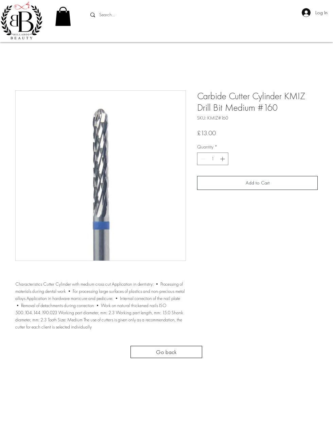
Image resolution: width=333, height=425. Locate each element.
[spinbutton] (213, 159)
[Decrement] (202, 159)
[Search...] (137, 15)
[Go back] (166, 352)
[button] (63, 16)
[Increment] (223, 159)
